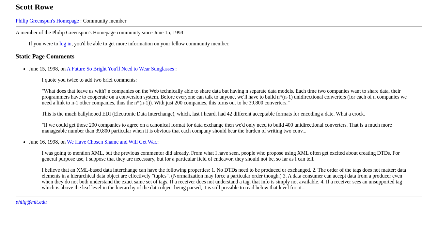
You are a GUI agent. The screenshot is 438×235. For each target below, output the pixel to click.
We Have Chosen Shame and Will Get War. (112, 142)
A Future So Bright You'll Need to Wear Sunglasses (121, 68)
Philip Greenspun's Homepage (47, 21)
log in (65, 43)
